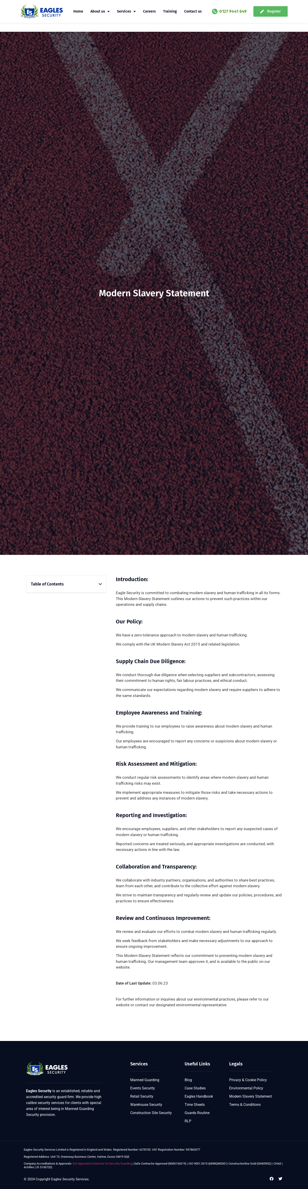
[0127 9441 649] (215, 11)
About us (100, 11)
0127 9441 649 (233, 11)
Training (170, 11)
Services (126, 11)
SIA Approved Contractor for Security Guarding (102, 1163)
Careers (149, 11)
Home (78, 11)
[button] (100, 584)
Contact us (193, 11)
